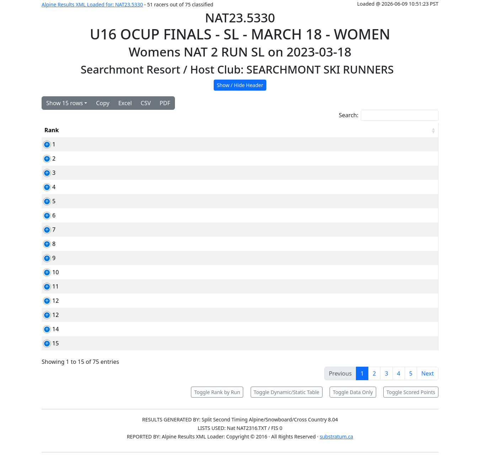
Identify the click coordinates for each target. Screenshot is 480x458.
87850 (114, 201)
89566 (114, 187)
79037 (114, 215)
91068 (114, 272)
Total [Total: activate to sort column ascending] (371, 130)
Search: (388, 115)
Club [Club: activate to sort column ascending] (240, 130)
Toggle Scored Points (410, 392)
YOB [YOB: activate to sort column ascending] (271, 130)
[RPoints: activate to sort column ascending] (416, 130)
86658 (114, 343)
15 (47, 343)
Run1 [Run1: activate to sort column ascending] (303, 130)
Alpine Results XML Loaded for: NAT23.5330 (92, 4)
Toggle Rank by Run (217, 392)
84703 (114, 301)
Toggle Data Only (353, 392)
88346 (114, 329)
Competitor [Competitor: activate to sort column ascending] (154, 130)
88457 (114, 286)
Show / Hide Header (240, 85)
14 (47, 329)
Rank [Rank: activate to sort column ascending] (51, 130)
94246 (114, 258)
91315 (114, 173)
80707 (114, 229)
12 (47, 301)
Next (427, 373)
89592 (114, 244)
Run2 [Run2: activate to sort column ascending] (337, 130)
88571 (114, 144)
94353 (114, 315)
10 (47, 272)
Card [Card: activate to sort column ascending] (112, 130)
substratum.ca (336, 436)
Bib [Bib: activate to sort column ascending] (83, 130)
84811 (114, 158)
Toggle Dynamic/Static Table (286, 392)
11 (47, 286)
